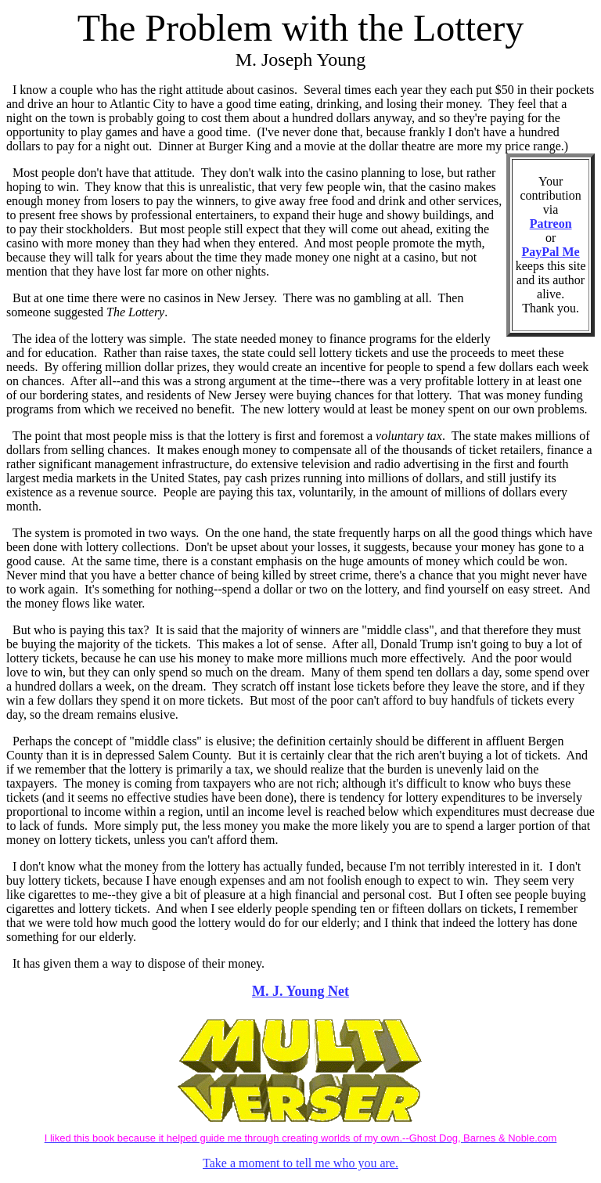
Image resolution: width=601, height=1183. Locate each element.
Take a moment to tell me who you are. (300, 1163)
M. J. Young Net (300, 991)
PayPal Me (551, 251)
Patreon (551, 223)
